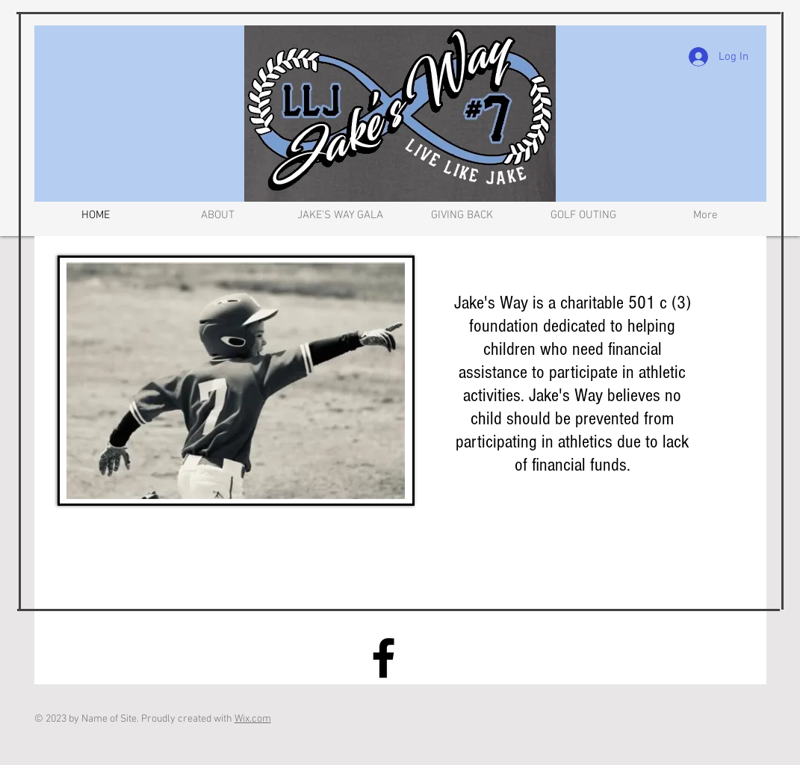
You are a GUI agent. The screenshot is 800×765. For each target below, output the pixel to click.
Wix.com (253, 719)
